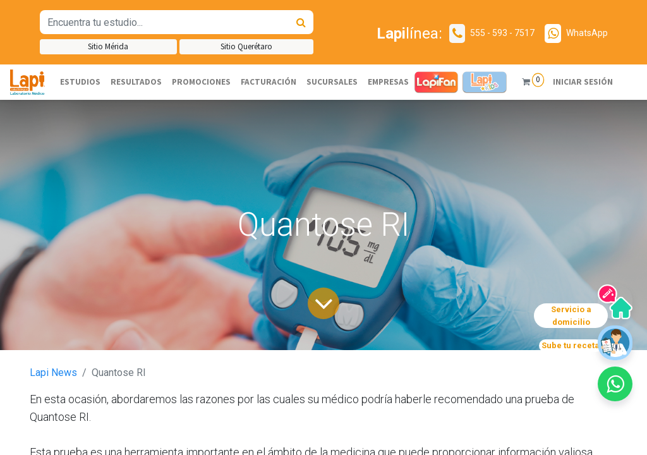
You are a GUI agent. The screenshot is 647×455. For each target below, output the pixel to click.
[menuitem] (80, 82)
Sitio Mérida (108, 46)
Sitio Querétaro (246, 46)
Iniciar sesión (582, 81)
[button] (615, 384)
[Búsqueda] (301, 22)
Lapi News (53, 373)
